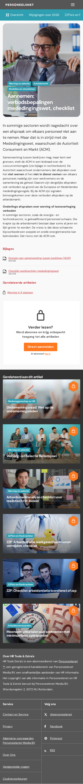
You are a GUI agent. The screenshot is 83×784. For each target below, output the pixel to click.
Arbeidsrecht (41, 83)
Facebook (56, 726)
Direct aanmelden (41, 347)
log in (47, 353)
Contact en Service (16, 714)
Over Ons (9, 755)
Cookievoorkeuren (15, 779)
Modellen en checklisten (22, 89)
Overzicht (14, 15)
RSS (52, 750)
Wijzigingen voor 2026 (44, 15)
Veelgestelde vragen (16, 767)
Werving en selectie (19, 83)
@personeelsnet (61, 714)
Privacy (7, 726)
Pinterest (56, 738)
